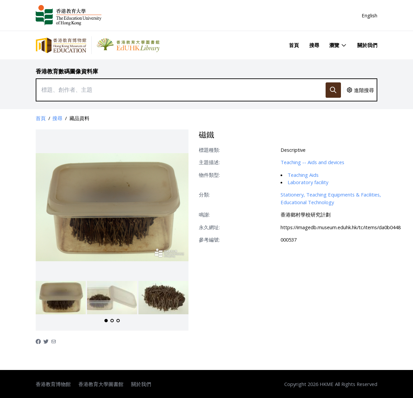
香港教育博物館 (53, 384)
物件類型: (209, 174)
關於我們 (367, 45)
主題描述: (209, 162)
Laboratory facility (308, 182)
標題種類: (209, 149)
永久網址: (209, 227)
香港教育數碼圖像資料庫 (67, 71)
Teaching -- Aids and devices (312, 162)
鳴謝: (204, 214)
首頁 (294, 45)
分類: (204, 194)
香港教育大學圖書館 (100, 384)
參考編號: (209, 239)
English (369, 15)
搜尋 (314, 45)
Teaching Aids (303, 174)
